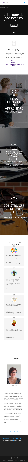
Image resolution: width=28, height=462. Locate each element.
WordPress (10, 460)
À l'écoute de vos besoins (14, 16)
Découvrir (14, 25)
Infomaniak (22, 460)
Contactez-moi (14, 431)
